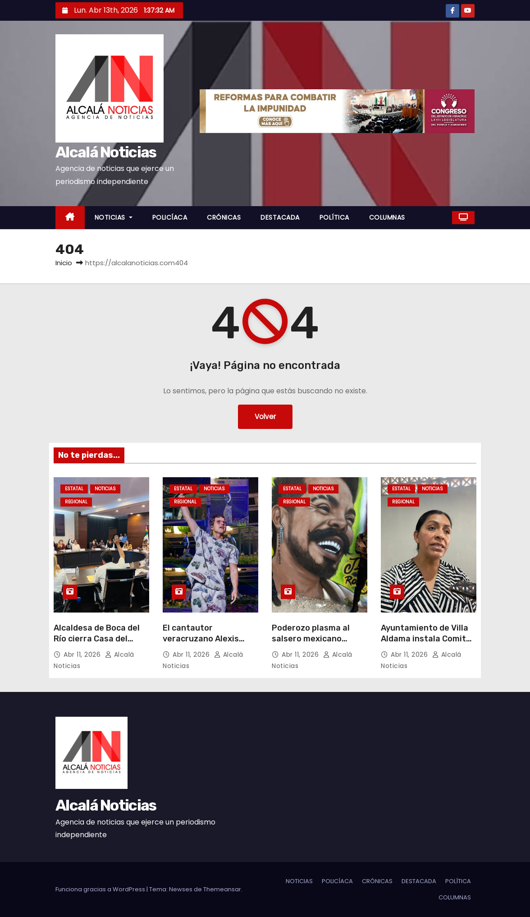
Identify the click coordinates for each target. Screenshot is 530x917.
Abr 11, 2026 (83, 654)
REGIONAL (76, 501)
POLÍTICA (334, 217)
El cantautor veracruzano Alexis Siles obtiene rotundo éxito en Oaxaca (206, 644)
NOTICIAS (113, 217)
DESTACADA (280, 217)
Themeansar (222, 889)
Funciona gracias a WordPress (100, 889)
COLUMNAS (387, 217)
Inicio (63, 262)
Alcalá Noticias (105, 152)
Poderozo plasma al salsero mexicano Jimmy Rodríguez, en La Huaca (319, 644)
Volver (265, 416)
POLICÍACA (169, 217)
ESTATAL (74, 488)
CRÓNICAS (224, 217)
